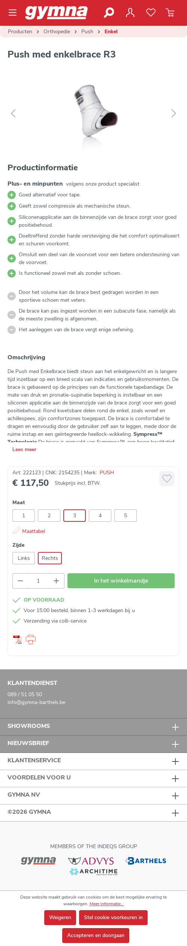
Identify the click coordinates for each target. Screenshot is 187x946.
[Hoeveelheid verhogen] (56, 581)
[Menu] (14, 12)
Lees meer (24, 449)
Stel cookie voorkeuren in (113, 917)
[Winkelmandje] (170, 12)
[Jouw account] (130, 12)
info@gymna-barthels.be (36, 702)
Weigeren (60, 917)
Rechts (50, 558)
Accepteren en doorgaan (95, 935)
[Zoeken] (108, 13)
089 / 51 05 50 (24, 694)
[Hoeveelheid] (38, 581)
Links (24, 558)
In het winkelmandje (121, 581)
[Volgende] (174, 114)
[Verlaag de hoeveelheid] (20, 581)
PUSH (107, 472)
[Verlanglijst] (150, 12)
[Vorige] (13, 114)
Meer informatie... (107, 904)
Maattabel (28, 531)
